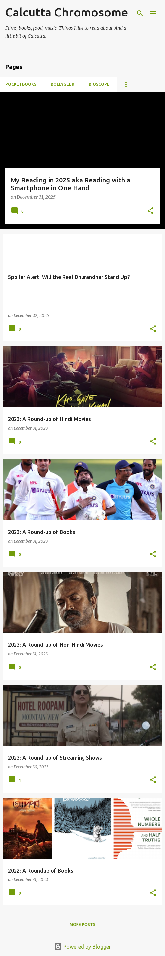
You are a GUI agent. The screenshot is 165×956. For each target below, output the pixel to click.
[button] (150, 211)
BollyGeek (62, 84)
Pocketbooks (20, 84)
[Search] (140, 13)
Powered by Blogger (82, 947)
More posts (82, 924)
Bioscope (99, 84)
